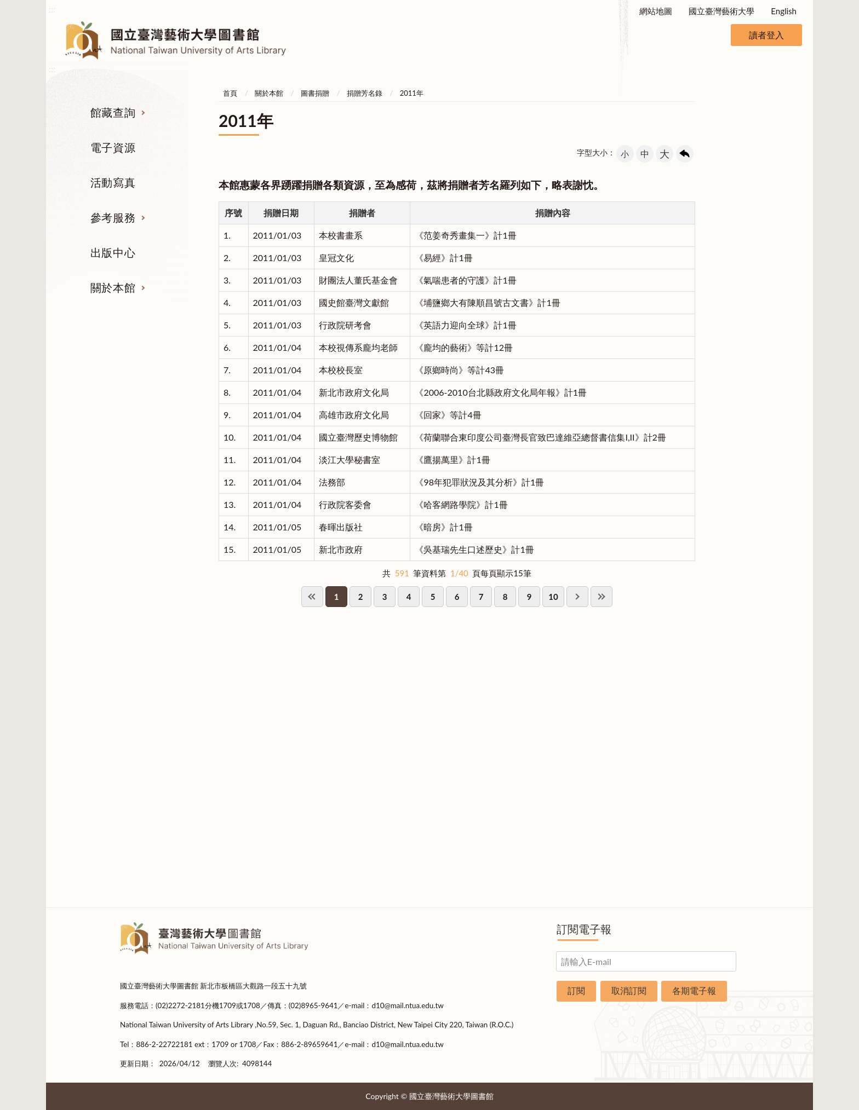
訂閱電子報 (584, 928)
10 (553, 597)
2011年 (411, 93)
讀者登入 (766, 35)
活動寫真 (112, 182)
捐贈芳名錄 (364, 93)
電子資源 (112, 147)
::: (52, 9)
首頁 (230, 93)
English (784, 11)
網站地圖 (655, 11)
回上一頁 (685, 154)
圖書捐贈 (315, 93)
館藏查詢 (112, 112)
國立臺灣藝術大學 (721, 11)
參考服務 (112, 217)
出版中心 (112, 252)
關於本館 (112, 287)
